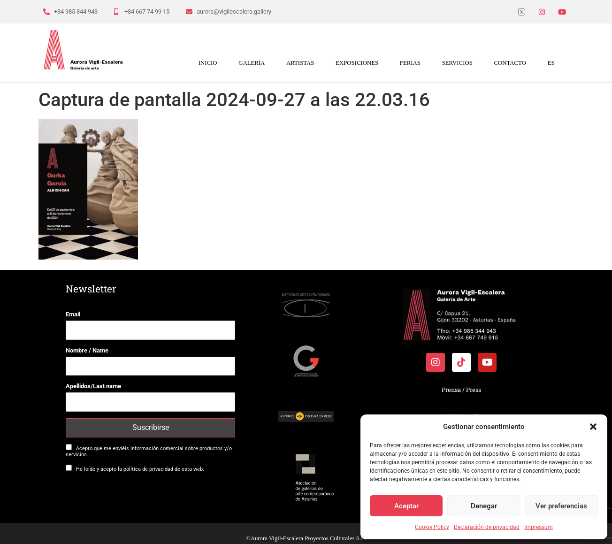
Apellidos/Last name (93, 386)
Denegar (484, 506)
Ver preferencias (561, 506)
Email (73, 314)
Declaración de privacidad (487, 527)
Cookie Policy (432, 527)
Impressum (538, 527)
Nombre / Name (87, 350)
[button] (593, 426)
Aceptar (406, 506)
